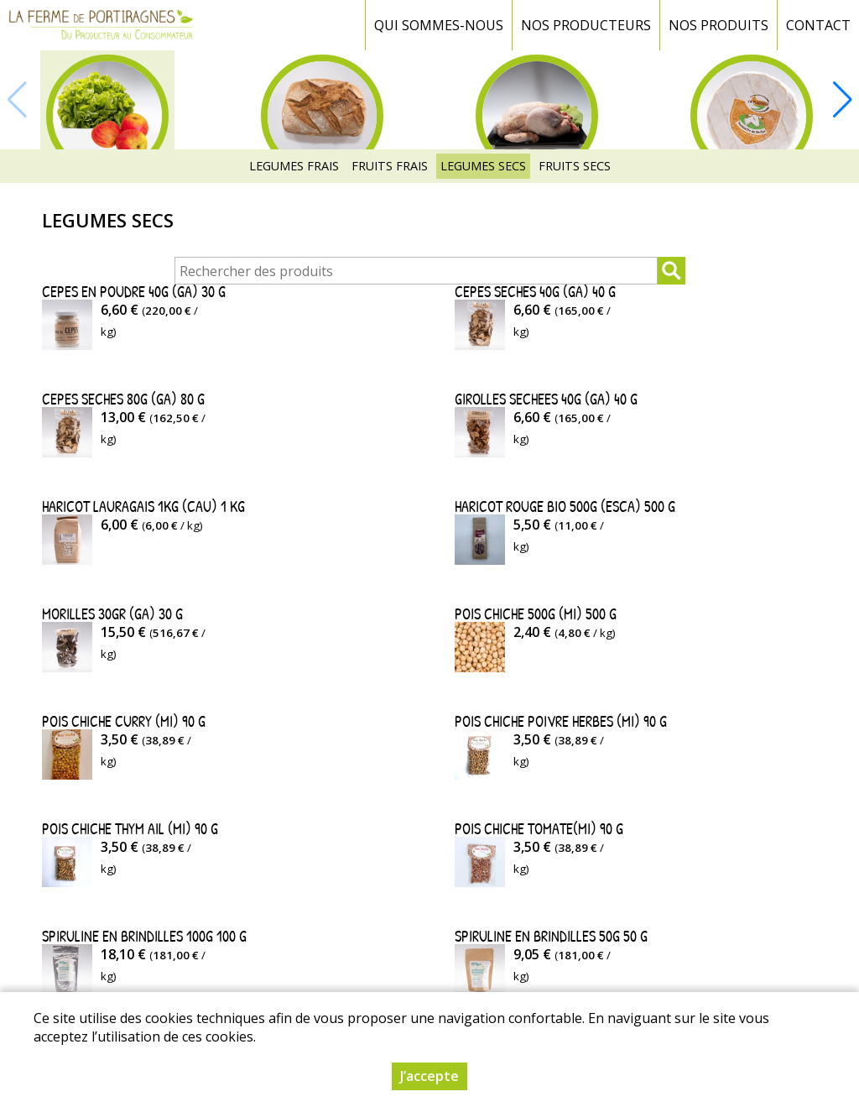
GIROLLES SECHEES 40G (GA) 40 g (546, 399)
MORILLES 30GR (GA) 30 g (112, 613)
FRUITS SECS (575, 166)
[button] (842, 99)
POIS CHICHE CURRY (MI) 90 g (124, 721)
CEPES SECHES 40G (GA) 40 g (535, 291)
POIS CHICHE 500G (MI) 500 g (536, 613)
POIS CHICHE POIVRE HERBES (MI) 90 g (561, 721)
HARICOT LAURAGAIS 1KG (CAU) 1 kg (143, 506)
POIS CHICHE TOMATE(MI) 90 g (539, 828)
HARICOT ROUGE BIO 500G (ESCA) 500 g (565, 506)
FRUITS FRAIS (389, 166)
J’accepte (429, 1076)
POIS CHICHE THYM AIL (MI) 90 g (130, 828)
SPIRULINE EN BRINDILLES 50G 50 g (551, 936)
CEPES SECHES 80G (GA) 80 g (123, 399)
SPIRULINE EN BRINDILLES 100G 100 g (144, 936)
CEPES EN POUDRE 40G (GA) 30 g (134, 291)
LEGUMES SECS (483, 166)
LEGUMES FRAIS (294, 166)
